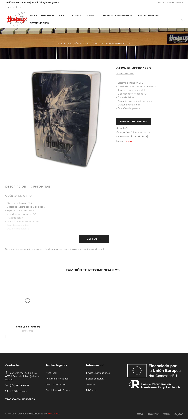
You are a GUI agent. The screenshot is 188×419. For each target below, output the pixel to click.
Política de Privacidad (57, 378)
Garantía (90, 384)
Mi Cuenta (91, 390)
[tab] (15, 186)
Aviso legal (51, 373)
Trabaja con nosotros (117, 15)
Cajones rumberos (91, 43)
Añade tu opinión (125, 73)
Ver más (92, 239)
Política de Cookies (56, 384)
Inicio (33, 15)
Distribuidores (39, 23)
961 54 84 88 (23, 2)
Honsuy (76, 15)
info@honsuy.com (49, 2)
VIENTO (63, 15)
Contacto (92, 15)
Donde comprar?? (95, 378)
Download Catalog (133, 121)
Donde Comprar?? (147, 15)
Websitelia (53, 413)
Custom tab (40, 186)
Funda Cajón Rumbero (27, 326)
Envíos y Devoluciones (98, 373)
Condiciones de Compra (58, 390)
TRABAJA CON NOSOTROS (20, 399)
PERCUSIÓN (47, 15)
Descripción (15, 186)
